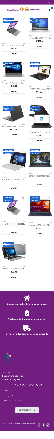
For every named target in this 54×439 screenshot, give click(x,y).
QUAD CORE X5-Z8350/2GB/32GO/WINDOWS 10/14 (21, 180)
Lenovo (23, 80)
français (47, 2)
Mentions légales (12, 379)
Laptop (4, 43)
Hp (51, 35)
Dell (24, 43)
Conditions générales (14, 376)
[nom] (27, 395)
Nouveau (8, 22)
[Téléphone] (27, 390)
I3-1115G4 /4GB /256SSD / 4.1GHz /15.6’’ (16, 45)
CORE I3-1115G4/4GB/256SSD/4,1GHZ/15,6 (17, 224)
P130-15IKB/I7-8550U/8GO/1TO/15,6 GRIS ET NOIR (20, 127)
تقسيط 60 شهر (8, 19)
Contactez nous (26, 410)
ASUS (50, 223)
